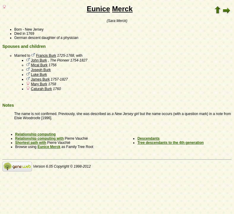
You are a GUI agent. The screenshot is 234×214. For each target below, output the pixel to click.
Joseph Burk (41, 70)
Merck (122, 9)
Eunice (98, 9)
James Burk (40, 79)
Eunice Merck (48, 147)
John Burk (39, 60)
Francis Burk (46, 56)
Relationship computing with (39, 138)
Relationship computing (35, 134)
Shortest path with (30, 143)
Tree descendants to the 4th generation (170, 143)
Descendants (148, 138)
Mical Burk (39, 65)
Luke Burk (39, 75)
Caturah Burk (41, 89)
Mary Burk (39, 84)
